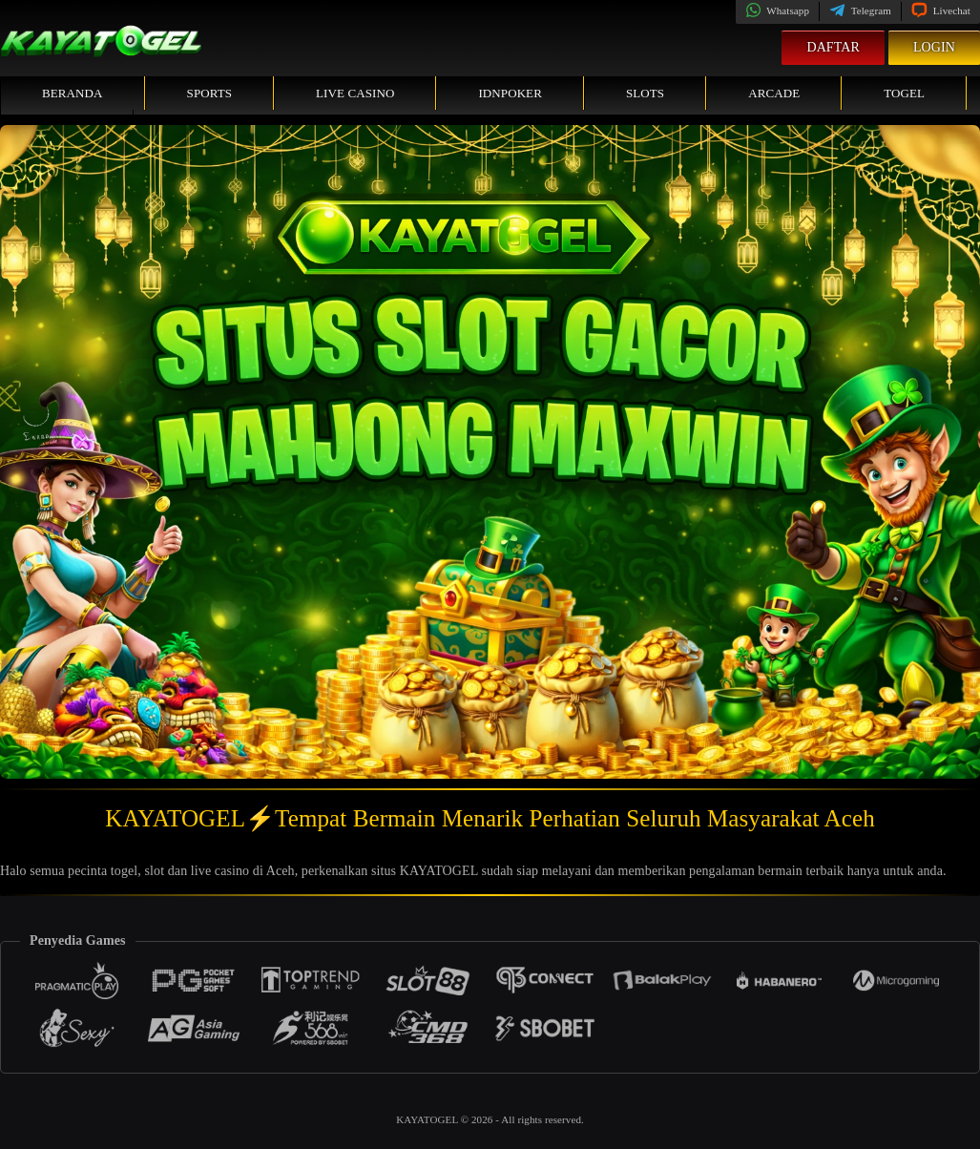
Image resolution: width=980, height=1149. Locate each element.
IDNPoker (510, 93)
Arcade (774, 93)
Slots (645, 93)
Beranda (72, 93)
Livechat (940, 10)
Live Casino (355, 93)
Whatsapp (777, 10)
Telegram (860, 10)
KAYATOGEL (428, 1119)
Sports (210, 93)
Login (934, 47)
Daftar (833, 47)
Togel (904, 93)
